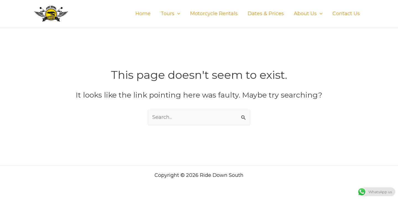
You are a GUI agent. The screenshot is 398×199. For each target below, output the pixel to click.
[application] (177, 13)
